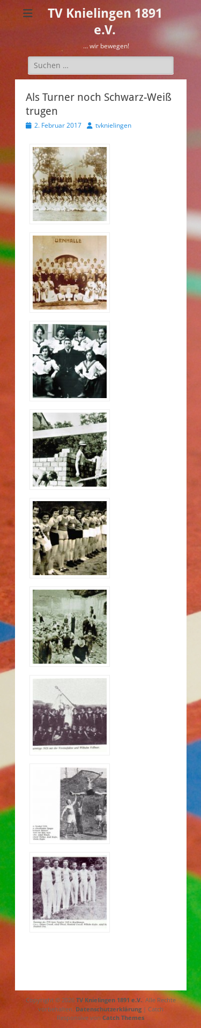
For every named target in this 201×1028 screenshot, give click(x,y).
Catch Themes (123, 1018)
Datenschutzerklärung (109, 1009)
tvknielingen (113, 125)
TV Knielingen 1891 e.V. (109, 1000)
